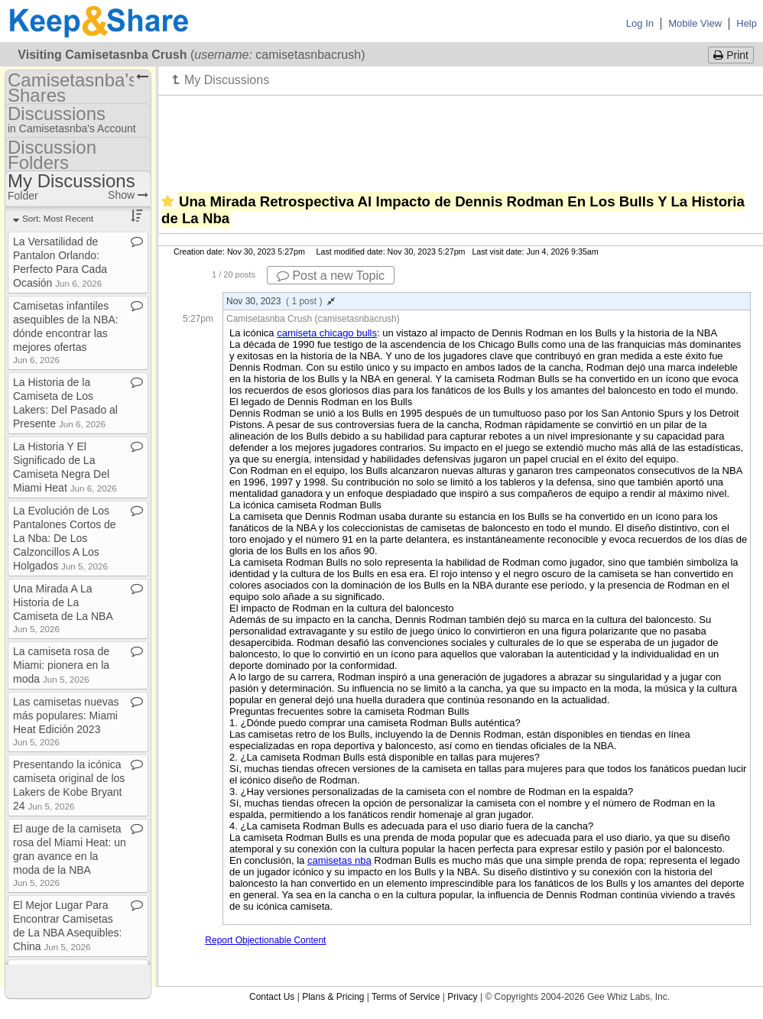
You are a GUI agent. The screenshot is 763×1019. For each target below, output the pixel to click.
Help (746, 23)
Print (730, 55)
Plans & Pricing (333, 996)
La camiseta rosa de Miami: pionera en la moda (61, 665)
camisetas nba (339, 860)
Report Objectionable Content (265, 940)
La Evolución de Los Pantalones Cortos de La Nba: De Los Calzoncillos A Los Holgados (64, 538)
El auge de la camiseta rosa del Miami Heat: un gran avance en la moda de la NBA (69, 855)
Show (128, 195)
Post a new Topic (331, 275)
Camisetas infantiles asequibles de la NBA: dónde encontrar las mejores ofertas (66, 332)
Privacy (462, 996)
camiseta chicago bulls (327, 333)
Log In (640, 23)
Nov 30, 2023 (280, 301)
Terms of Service (406, 996)
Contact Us (271, 996)
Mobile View (695, 23)
